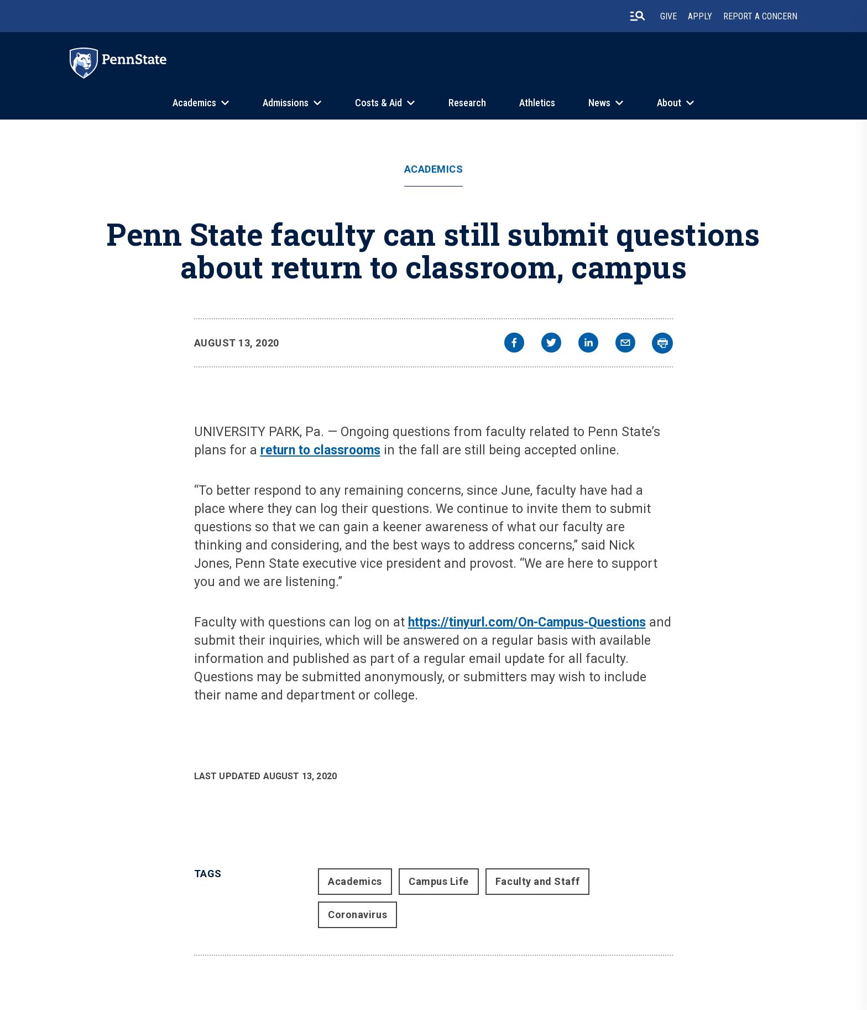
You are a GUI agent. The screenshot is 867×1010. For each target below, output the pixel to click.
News (599, 102)
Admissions (286, 102)
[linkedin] (588, 344)
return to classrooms (320, 450)
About (669, 102)
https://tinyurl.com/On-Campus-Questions (527, 622)
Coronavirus (357, 914)
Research (467, 102)
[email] (625, 344)
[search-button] (637, 16)
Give (668, 16)
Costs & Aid (378, 102)
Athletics (537, 102)
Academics (194, 102)
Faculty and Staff (537, 881)
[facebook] (514, 344)
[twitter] (551, 344)
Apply (700, 16)
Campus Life (439, 881)
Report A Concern (760, 16)
